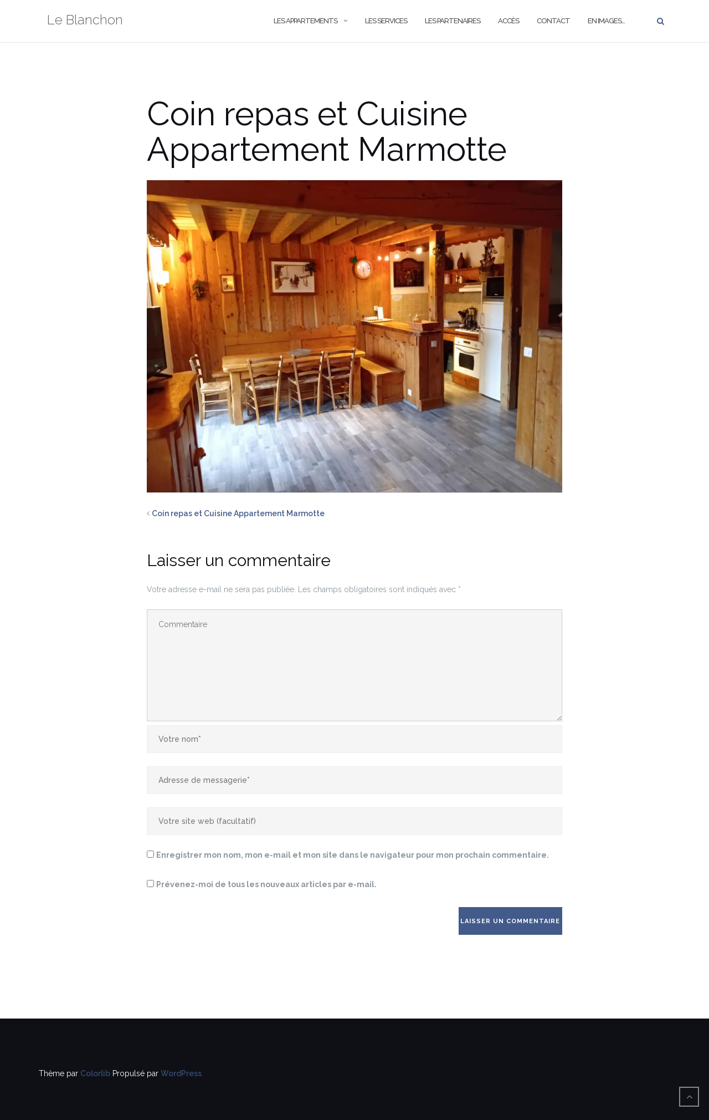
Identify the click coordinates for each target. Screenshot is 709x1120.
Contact (553, 21)
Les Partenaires (452, 21)
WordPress (181, 1073)
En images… (606, 21)
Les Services (386, 21)
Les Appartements (305, 21)
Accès (508, 21)
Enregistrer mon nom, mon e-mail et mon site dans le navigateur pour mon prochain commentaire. (352, 855)
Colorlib (95, 1073)
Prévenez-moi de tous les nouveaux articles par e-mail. (266, 884)
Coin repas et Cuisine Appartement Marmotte (238, 513)
